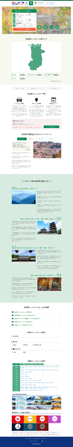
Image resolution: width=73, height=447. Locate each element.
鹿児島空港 (27, 388)
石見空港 (42, 382)
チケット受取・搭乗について (41, 432)
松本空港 (26, 374)
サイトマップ (59, 434)
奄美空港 (31, 388)
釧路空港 (39, 366)
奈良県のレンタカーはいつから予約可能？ (22, 312)
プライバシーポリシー (40, 434)
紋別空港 (22, 367)
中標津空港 (52, 366)
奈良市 (14, 352)
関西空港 (26, 380)
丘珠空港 (56, 366)
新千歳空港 (22, 366)
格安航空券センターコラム (56, 432)
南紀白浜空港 (39, 380)
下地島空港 (40, 390)
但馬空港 (34, 380)
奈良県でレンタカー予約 (21, 88)
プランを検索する (51, 126)
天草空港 (22, 388)
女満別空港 (43, 366)
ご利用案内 (28, 432)
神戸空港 (30, 380)
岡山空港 (26, 382)
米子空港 (34, 382)
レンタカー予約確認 (50, 2)
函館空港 (31, 366)
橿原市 (24, 352)
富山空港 (22, 378)
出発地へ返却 (19, 23)
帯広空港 (35, 366)
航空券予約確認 (41, 2)
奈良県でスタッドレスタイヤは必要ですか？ (22, 322)
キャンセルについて (16, 434)
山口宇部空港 (47, 382)
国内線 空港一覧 (49, 432)
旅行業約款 (53, 434)
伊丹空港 (22, 380)
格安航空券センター (17, 432)
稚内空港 (48, 366)
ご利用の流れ (33, 432)
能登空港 (30, 378)
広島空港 (22, 382)
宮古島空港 (31, 390)
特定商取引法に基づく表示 (31, 434)
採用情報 (49, 434)
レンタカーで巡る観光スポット (54, 88)
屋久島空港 (35, 388)
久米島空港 (35, 390)
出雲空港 (38, 382)
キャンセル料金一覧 (23, 434)
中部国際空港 (27, 376)
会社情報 (45, 434)
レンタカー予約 (23, 432)
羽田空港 (22, 372)
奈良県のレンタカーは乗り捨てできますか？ (22, 325)
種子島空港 (40, 388)
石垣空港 (26, 390)
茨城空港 (30, 372)
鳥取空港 (30, 382)
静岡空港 (22, 376)
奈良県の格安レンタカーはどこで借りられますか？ (23, 315)
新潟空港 (22, 374)
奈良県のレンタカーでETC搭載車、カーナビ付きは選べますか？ (26, 318)
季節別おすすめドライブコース (37, 88)
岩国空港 (52, 382)
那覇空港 (22, 390)
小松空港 (26, 378)
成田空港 (26, 372)
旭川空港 (27, 366)
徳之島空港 (45, 388)
